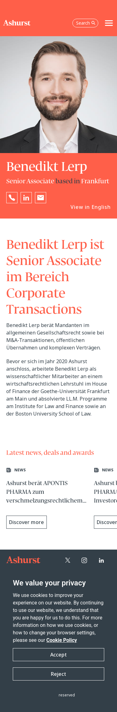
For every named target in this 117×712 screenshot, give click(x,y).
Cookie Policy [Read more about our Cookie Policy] (61, 640)
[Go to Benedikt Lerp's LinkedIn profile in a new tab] (26, 197)
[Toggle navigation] (109, 23)
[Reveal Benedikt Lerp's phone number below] (11, 197)
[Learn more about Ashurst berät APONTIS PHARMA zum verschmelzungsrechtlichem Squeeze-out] (47, 499)
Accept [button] (58, 654)
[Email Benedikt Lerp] (40, 197)
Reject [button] (58, 674)
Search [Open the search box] (85, 23)
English (101, 207)
